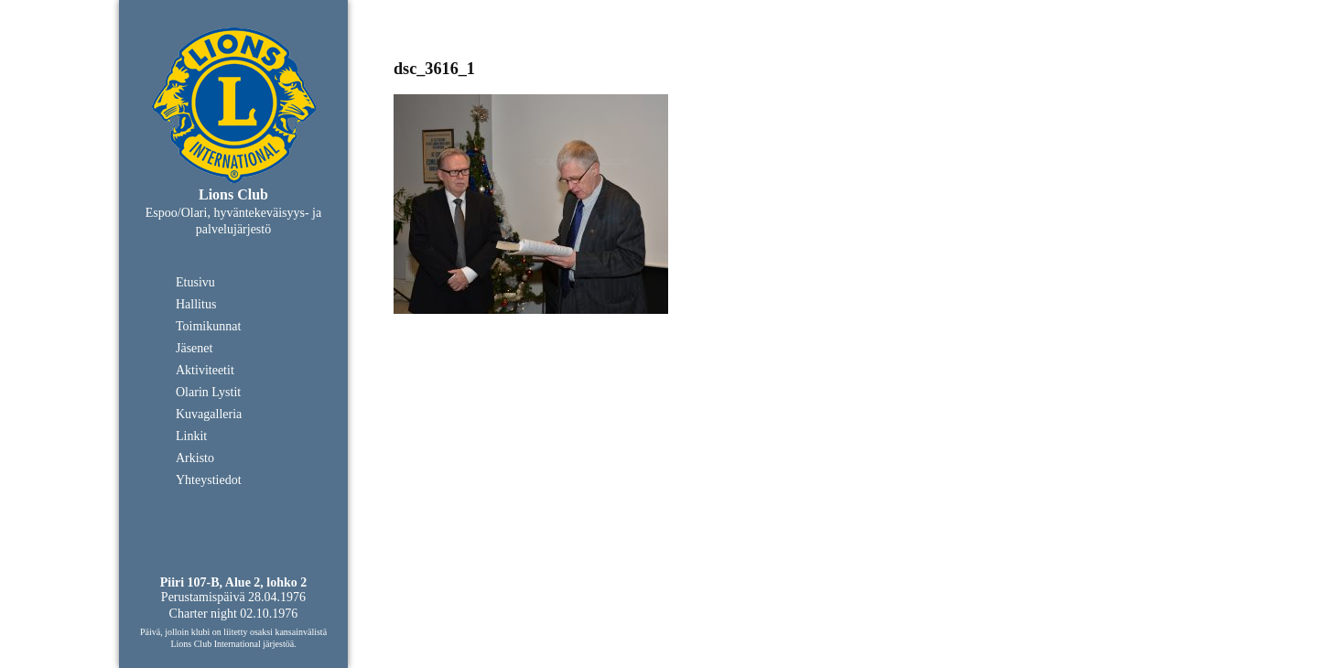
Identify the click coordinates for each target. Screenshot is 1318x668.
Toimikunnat (208, 326)
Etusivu (195, 282)
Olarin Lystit (208, 392)
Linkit (191, 436)
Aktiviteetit (205, 370)
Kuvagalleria (209, 414)
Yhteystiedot (209, 480)
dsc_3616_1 (434, 68)
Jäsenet (194, 348)
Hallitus (196, 304)
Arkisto (195, 458)
